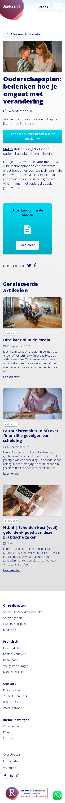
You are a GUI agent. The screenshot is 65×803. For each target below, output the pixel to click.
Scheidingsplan (12, 618)
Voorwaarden (11, 726)
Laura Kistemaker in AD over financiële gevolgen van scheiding (30, 435)
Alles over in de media (25, 34)
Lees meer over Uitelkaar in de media (33, 136)
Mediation (9, 630)
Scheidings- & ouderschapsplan (23, 612)
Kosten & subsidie (14, 654)
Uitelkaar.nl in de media (26, 339)
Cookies (8, 738)
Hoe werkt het (12, 648)
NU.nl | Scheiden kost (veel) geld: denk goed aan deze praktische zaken (30, 532)
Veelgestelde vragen (15, 666)
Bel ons (43, 7)
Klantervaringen (13, 672)
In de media (11, 333)
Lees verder (11, 377)
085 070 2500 (11, 702)
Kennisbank (10, 660)
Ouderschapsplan (14, 624)
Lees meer (27, 245)
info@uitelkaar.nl (13, 708)
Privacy (7, 732)
